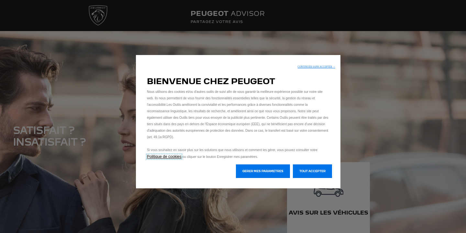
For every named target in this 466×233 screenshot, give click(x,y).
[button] (316, 66)
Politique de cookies (164, 156)
